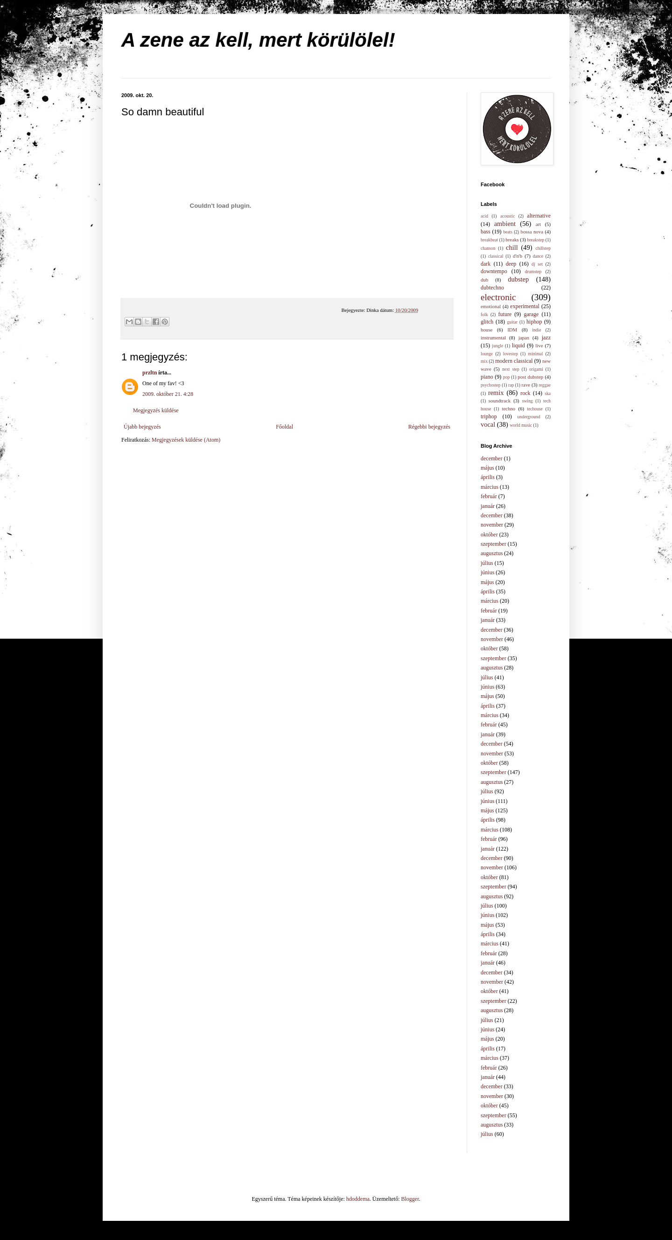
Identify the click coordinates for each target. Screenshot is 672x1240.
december (492, 458)
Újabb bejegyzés (142, 426)
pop (506, 377)
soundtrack (500, 400)
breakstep (536, 239)
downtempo (494, 271)
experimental (524, 306)
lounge (487, 353)
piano (487, 376)
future (505, 314)
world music (521, 425)
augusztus (492, 553)
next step (510, 369)
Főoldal (284, 426)
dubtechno (492, 287)
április (488, 477)
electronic (498, 297)
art (538, 224)
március (489, 487)
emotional (491, 306)
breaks (511, 239)
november (492, 524)
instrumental (493, 337)
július (487, 563)
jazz (546, 337)
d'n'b (517, 256)
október (489, 534)
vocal (488, 424)
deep (511, 264)
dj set (537, 264)
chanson (488, 248)
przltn (149, 372)
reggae (545, 385)
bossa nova (531, 231)
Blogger (410, 1199)
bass (485, 231)
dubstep (518, 279)
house (486, 329)
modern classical (513, 361)
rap (511, 385)
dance (538, 256)
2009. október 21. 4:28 (167, 394)
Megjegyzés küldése (156, 410)
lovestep (510, 353)
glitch (487, 321)
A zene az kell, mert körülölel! (258, 40)
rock (525, 393)
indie (536, 329)
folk (484, 314)
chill (512, 247)
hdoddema (358, 1199)
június (487, 572)
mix (484, 361)
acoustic (507, 215)
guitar (512, 321)
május (487, 468)
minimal (535, 353)
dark (485, 264)
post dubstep (530, 377)
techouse (535, 408)
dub (484, 279)
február (489, 496)
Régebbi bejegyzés (429, 426)
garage (531, 314)
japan (523, 337)
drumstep (533, 271)
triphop (489, 416)
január (488, 506)
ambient (505, 223)
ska (548, 393)
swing (527, 400)
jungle (497, 345)
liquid (518, 345)
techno (508, 408)
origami (536, 369)
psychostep (491, 385)
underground (529, 416)
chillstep (543, 248)
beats (507, 231)
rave (526, 385)
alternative (539, 215)
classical (496, 256)
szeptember (493, 544)
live (539, 345)
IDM (512, 329)
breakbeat (489, 239)
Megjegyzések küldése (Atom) (186, 440)
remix (496, 392)
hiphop (534, 321)
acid (484, 215)
